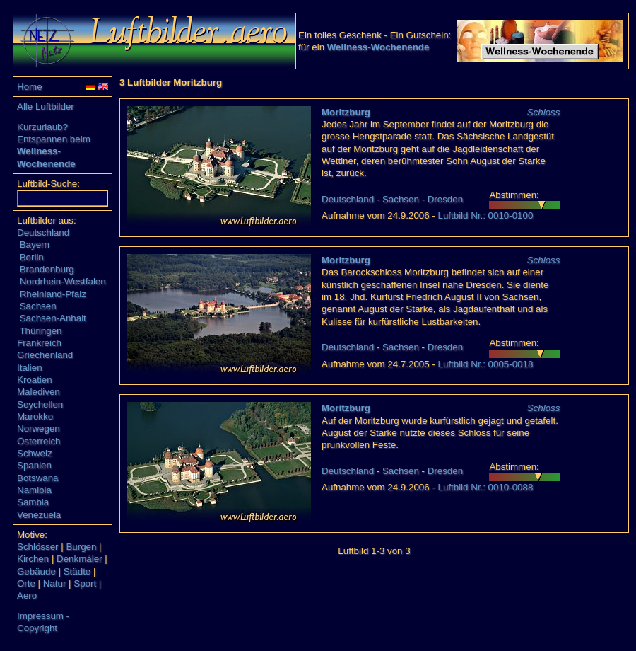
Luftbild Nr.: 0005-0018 (485, 364)
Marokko (35, 416)
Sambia (33, 502)
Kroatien (34, 379)
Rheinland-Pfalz (53, 294)
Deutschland (43, 232)
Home (29, 86)
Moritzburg (346, 112)
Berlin (32, 257)
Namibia (34, 490)
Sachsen (38, 306)
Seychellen (40, 404)
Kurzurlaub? (42, 127)
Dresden (445, 199)
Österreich (38, 441)
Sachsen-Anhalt (53, 318)
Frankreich (39, 343)
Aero (27, 595)
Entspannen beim (53, 139)
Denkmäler (79, 558)
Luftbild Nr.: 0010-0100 (485, 215)
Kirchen (33, 558)
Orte (26, 583)
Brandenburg (47, 269)
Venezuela (39, 514)
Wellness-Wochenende (378, 47)
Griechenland (45, 355)
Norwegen (38, 428)
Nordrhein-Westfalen (63, 281)
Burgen (81, 546)
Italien (29, 367)
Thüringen (40, 331)
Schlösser (38, 546)
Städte (77, 571)
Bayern (34, 244)
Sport (84, 583)
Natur (54, 583)
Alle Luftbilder (45, 106)
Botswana (38, 478)
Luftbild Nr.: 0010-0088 (485, 487)
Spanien (34, 465)
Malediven (38, 391)
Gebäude (36, 571)
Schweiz (34, 453)
